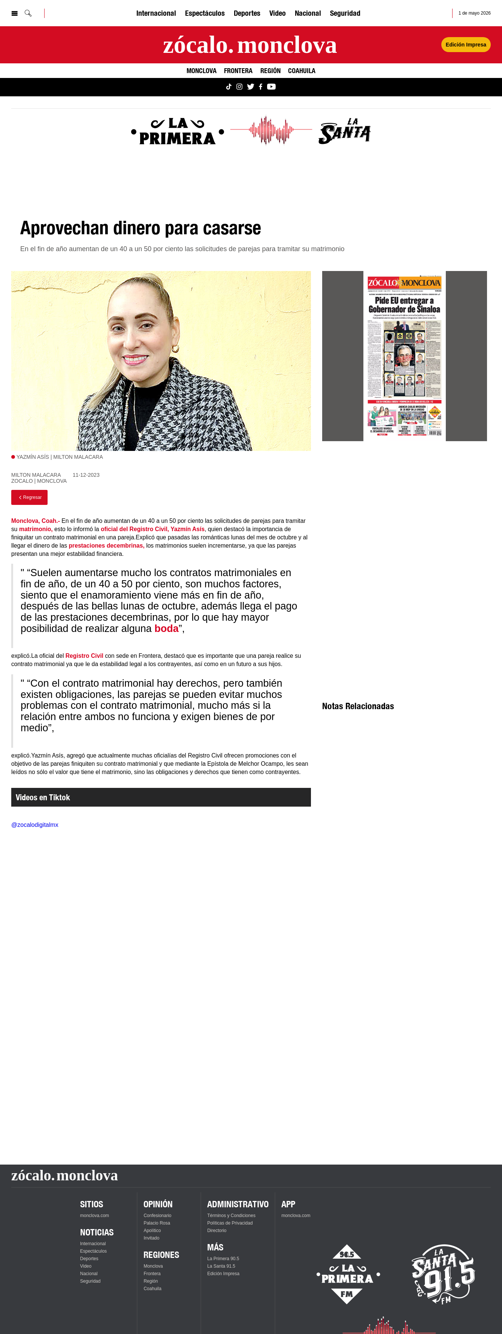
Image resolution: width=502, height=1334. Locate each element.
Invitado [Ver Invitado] (151, 1238)
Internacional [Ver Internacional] (156, 13)
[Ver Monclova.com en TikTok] (229, 87)
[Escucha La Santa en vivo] (443, 1274)
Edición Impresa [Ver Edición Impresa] (466, 45)
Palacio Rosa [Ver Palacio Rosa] (156, 1223)
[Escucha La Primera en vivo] (342, 1274)
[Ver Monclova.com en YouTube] (271, 87)
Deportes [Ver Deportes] (247, 13)
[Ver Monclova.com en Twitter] (250, 87)
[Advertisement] (404, 514)
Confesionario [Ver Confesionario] (157, 1215)
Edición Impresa (223, 1273)
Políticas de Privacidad (229, 1223)
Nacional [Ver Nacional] (308, 13)
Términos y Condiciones (231, 1215)
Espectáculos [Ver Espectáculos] (205, 13)
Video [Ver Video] (277, 13)
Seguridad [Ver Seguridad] (345, 13)
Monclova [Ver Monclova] (202, 70)
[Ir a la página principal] (250, 45)
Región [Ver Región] (270, 70)
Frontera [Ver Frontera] (238, 70)
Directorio (216, 1230)
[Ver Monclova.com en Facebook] (260, 87)
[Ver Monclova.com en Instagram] (239, 87)
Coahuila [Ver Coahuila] (301, 70)
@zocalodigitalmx (34, 825)
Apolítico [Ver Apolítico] (152, 1230)
